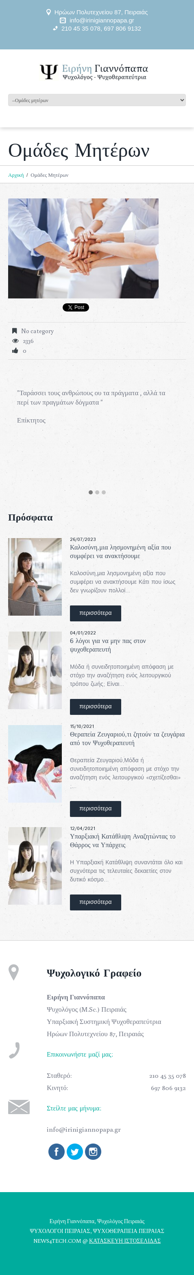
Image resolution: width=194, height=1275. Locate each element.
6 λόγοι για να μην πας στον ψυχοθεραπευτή (108, 645)
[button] (90, 492)
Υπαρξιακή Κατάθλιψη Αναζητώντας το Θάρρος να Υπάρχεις (122, 841)
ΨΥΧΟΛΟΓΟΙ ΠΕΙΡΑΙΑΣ (60, 1231)
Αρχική (16, 174)
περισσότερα (95, 613)
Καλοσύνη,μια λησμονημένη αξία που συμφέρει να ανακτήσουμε (120, 552)
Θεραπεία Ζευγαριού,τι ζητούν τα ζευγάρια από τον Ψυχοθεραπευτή (127, 739)
